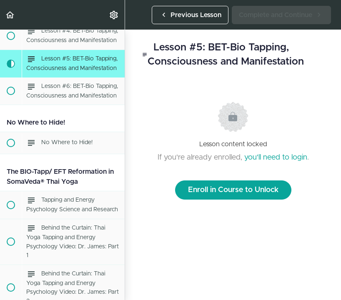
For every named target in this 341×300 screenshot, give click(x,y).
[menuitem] (114, 15)
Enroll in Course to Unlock (233, 190)
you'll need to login (275, 157)
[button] (10, 15)
